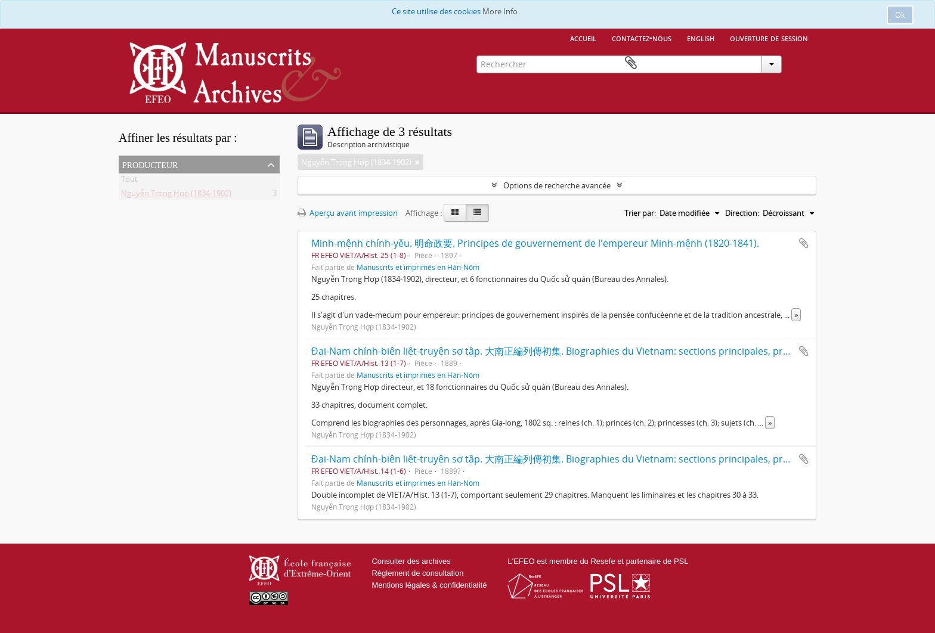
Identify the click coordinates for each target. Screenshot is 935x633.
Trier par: (640, 212)
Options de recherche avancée (557, 185)
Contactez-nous (641, 37)
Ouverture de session (769, 37)
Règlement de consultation (417, 573)
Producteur (150, 163)
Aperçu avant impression (348, 212)
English (700, 37)
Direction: (742, 212)
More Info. (500, 11)
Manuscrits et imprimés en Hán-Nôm (418, 267)
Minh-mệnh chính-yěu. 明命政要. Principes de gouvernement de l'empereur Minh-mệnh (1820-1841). (535, 243)
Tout (129, 181)
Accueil (583, 37)
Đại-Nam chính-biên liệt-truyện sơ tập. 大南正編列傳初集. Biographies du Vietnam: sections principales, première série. (576, 351)
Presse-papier (799, 63)
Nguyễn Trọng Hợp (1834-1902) (176, 195)
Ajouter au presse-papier (804, 243)
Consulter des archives (410, 561)
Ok (900, 15)
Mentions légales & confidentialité (429, 585)
